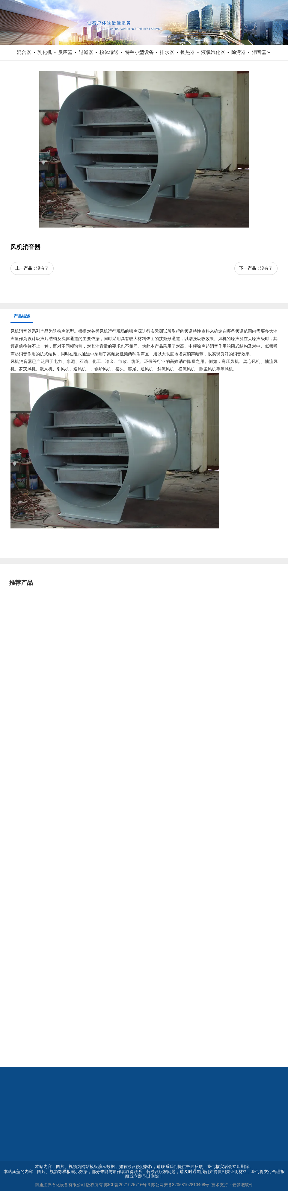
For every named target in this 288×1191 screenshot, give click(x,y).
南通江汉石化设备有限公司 (60, 1184)
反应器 (65, 52)
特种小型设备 (139, 52)
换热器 (187, 52)
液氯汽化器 (213, 52)
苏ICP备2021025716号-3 (127, 1184)
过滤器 (86, 52)
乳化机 (44, 52)
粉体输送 (109, 52)
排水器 (167, 52)
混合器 (24, 52)
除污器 (238, 52)
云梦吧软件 (242, 1184)
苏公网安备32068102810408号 (180, 1184)
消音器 (261, 52)
